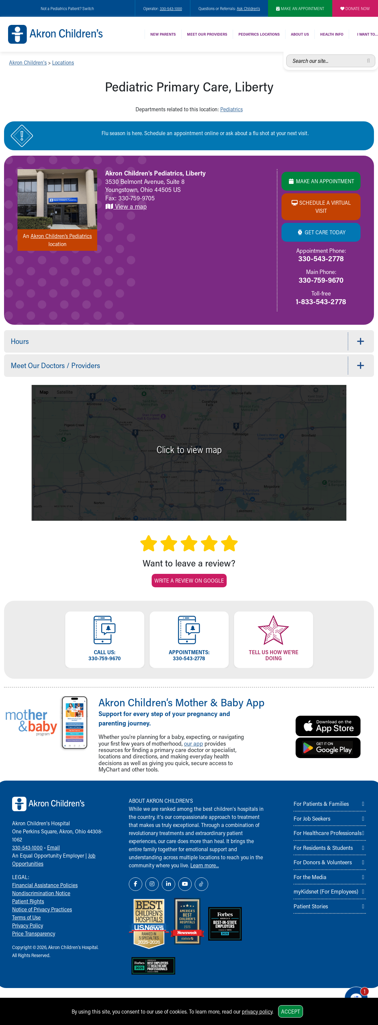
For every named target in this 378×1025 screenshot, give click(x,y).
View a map (126, 206)
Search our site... (286, 54)
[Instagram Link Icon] (152, 884)
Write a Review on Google (189, 580)
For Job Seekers (312, 818)
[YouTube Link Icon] (185, 884)
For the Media (310, 876)
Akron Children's (28, 62)
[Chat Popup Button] (354, 995)
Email (53, 847)
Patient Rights (28, 901)
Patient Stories (311, 906)
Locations (63, 62)
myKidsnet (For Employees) (326, 891)
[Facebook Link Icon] (135, 884)
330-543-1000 (171, 8)
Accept (290, 1011)
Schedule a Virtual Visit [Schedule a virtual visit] (321, 206)
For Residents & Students (323, 847)
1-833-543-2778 (321, 301)
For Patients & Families (321, 803)
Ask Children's (248, 8)
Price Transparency (33, 933)
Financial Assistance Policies (45, 885)
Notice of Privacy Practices (42, 909)
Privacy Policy (27, 925)
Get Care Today (321, 232)
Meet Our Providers (207, 34)
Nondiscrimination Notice (41, 893)
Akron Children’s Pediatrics (61, 235)
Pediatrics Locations (259, 34)
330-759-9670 (321, 280)
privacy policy (257, 1011)
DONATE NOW (355, 8)
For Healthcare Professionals (328, 832)
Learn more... (204, 865)
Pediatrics (231, 109)
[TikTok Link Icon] (201, 884)
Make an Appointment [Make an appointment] (321, 181)
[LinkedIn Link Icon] (168, 884)
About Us (300, 34)
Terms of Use (26, 917)
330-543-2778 (321, 258)
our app (193, 743)
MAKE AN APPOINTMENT (300, 8)
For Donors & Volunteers (323, 862)
